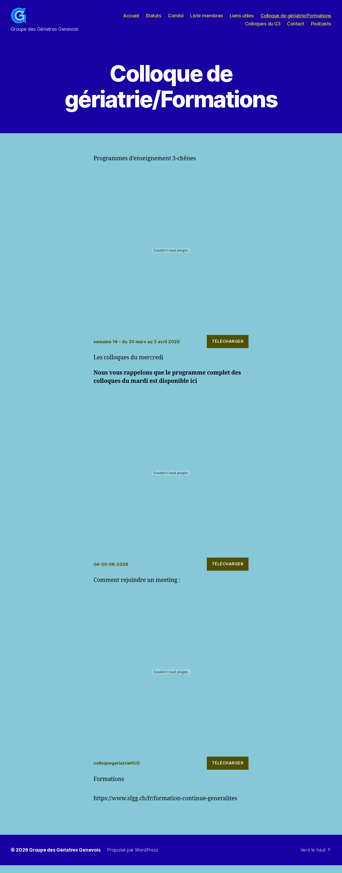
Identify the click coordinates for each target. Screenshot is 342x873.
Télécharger (228, 349)
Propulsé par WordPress (134, 858)
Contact (295, 28)
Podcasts (321, 28)
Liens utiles (242, 19)
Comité (176, 19)
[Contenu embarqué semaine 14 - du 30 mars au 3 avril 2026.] (171, 258)
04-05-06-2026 (112, 572)
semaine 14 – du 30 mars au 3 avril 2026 (139, 349)
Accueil (131, 19)
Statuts (153, 19)
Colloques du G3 (263, 28)
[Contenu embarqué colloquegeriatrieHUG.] (171, 680)
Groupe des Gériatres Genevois (65, 858)
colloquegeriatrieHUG (118, 771)
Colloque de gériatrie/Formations (296, 19)
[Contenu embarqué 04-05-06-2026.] (171, 481)
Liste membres (206, 19)
